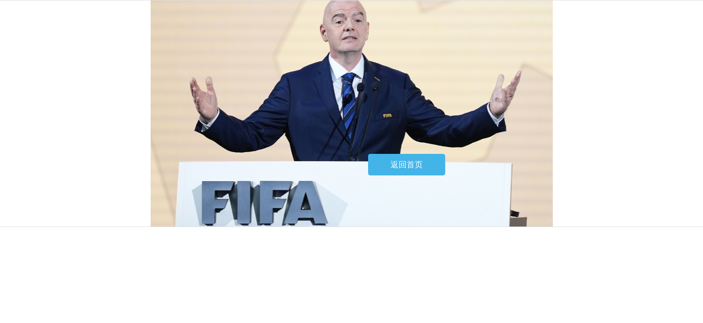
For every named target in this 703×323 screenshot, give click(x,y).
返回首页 (407, 164)
